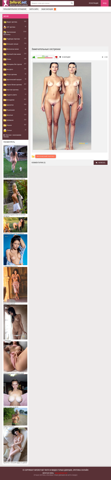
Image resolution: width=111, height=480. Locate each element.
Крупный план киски (12, 54)
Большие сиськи (10, 44)
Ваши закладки (49, 9)
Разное (7, 125)
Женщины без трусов (12, 64)
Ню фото (8, 69)
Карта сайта (33, 9)
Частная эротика (10, 89)
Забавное (8, 120)
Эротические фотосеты (9, 33)
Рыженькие (9, 110)
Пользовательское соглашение (14, 9)
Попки (7, 59)
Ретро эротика (10, 74)
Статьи (7, 130)
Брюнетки (8, 105)
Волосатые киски (11, 49)
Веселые (8, 115)
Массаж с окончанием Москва (12, 136)
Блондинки (8, 100)
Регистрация (93, 3)
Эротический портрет (12, 79)
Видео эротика (10, 22)
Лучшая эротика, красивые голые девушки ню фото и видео (55, 475)
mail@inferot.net (61, 473)
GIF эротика (9, 27)
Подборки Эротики (11, 39)
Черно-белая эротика (12, 84)
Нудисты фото (10, 94)
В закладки (64, 57)
